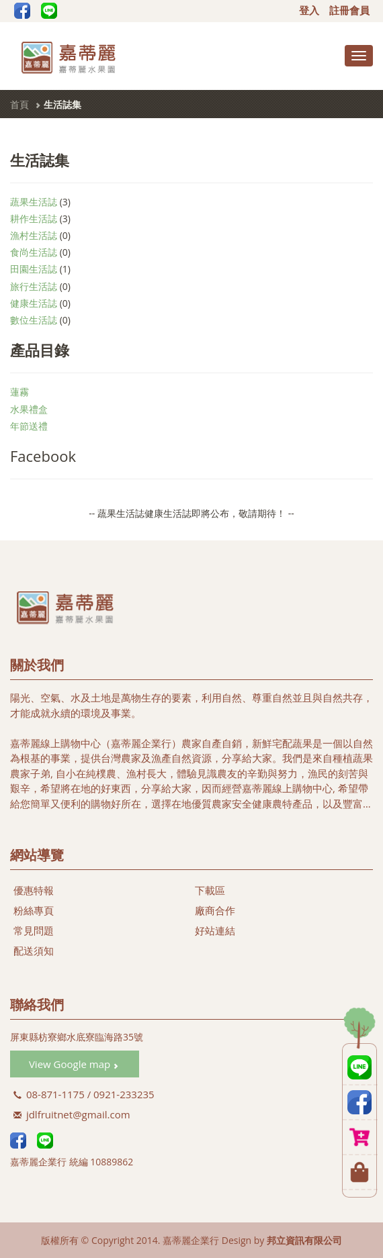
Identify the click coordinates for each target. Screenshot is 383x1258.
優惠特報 (33, 890)
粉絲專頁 (33, 910)
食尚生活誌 (33, 252)
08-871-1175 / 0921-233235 (84, 1094)
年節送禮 (29, 426)
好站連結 (215, 930)
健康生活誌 (33, 303)
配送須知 (33, 950)
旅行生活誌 (33, 286)
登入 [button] (309, 11)
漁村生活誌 (33, 235)
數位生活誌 (33, 319)
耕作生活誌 (33, 218)
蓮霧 (19, 391)
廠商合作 (215, 910)
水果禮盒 (29, 409)
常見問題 (33, 930)
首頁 (19, 104)
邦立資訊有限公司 (304, 1240)
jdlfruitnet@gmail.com (71, 1114)
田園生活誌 (33, 268)
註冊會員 (349, 11)
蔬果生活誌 (33, 201)
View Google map (73, 1064)
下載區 (210, 890)
